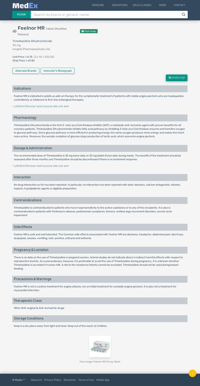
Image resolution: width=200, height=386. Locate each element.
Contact (179, 5)
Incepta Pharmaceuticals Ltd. (32, 49)
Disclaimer (70, 379)
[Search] (184, 14)
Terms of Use (86, 379)
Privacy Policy (52, 379)
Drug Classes (147, 5)
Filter (21, 14)
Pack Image (89, 31)
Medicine (105, 5)
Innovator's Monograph (58, 70)
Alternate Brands (25, 70)
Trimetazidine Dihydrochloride (32, 41)
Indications (124, 5)
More (165, 5)
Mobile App (102, 379)
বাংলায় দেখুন (176, 77)
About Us (36, 379)
